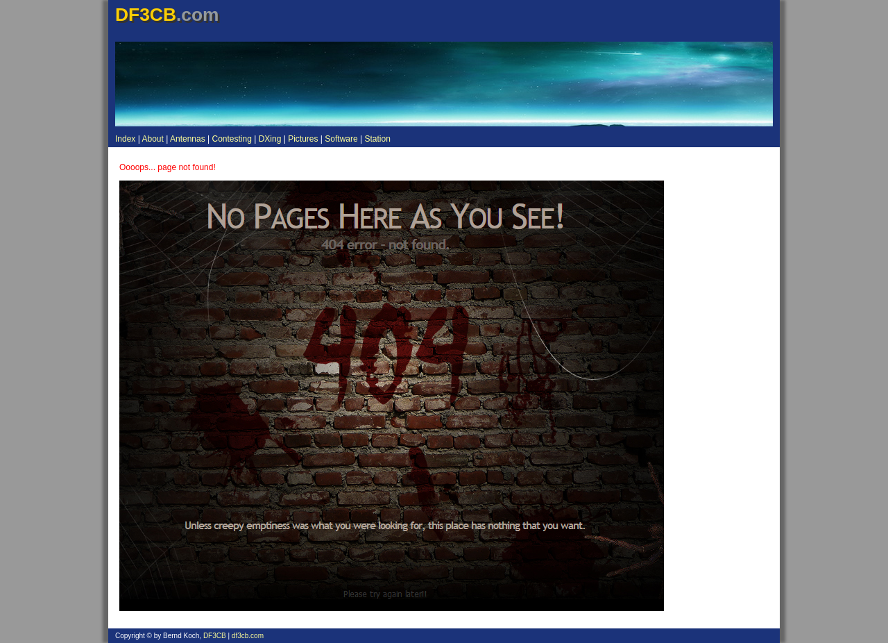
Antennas (187, 139)
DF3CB (214, 636)
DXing (270, 139)
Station (377, 139)
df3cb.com (248, 636)
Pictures (303, 139)
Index (125, 139)
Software (341, 139)
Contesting (231, 139)
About (152, 139)
